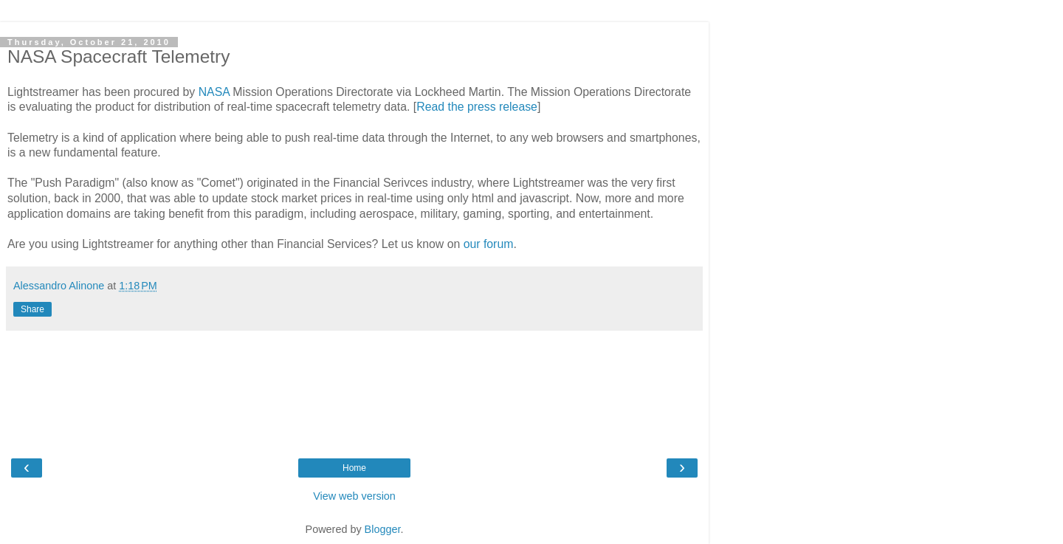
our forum (489, 244)
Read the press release (476, 106)
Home (354, 468)
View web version (354, 496)
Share (32, 309)
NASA (214, 92)
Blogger (383, 529)
